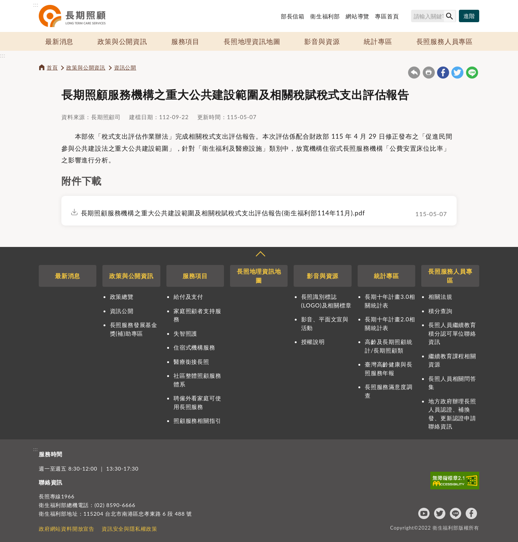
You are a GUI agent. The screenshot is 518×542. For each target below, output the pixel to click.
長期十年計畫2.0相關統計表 (390, 323)
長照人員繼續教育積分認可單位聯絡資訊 (452, 333)
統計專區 (378, 41)
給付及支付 (188, 296)
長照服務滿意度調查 (388, 391)
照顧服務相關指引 (197, 420)
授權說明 (313, 341)
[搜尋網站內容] (433, 16)
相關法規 (440, 296)
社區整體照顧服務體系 (197, 380)
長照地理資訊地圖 (252, 41)
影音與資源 (322, 41)
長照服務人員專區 (444, 41)
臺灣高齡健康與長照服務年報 (388, 368)
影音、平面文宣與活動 (325, 323)
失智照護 (185, 333)
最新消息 (59, 41)
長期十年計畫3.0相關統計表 (390, 301)
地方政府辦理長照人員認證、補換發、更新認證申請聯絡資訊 (452, 414)
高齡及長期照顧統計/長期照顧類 (388, 346)
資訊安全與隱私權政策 (129, 528)
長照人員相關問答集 (452, 383)
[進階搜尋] (469, 16)
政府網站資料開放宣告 (66, 528)
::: (35, 4)
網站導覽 (357, 16)
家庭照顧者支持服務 (197, 315)
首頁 (52, 67)
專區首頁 (387, 16)
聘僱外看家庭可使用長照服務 (197, 402)
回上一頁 (414, 73)
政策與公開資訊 (122, 41)
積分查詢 (440, 310)
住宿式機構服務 (194, 347)
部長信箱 (293, 16)
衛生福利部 (325, 16)
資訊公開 (125, 67)
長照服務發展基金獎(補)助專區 (133, 329)
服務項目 (185, 41)
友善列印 (429, 73)
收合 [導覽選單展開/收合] (260, 255)
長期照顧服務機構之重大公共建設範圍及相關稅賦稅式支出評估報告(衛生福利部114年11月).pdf (223, 213)
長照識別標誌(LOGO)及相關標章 (326, 301)
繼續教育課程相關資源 (452, 360)
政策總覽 (122, 296)
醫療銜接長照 (191, 361)
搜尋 (407, 17)
